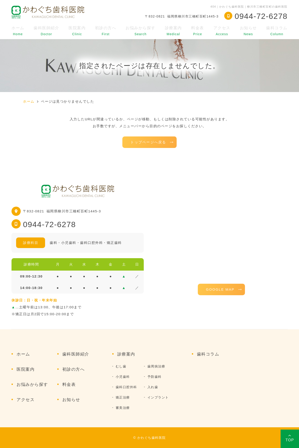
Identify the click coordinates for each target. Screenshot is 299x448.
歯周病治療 (156, 366)
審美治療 (123, 408)
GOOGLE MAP (220, 289)
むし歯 (121, 366)
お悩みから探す (140, 31)
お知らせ (248, 31)
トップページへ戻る (148, 142)
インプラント (158, 397)
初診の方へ (105, 31)
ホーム (18, 31)
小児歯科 (123, 377)
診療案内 (173, 31)
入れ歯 (152, 387)
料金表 (197, 31)
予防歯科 (154, 377)
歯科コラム (277, 31)
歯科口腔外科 (126, 387)
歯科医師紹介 (46, 31)
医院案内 (77, 31)
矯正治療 (123, 397)
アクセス (221, 31)
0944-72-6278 (49, 224)
